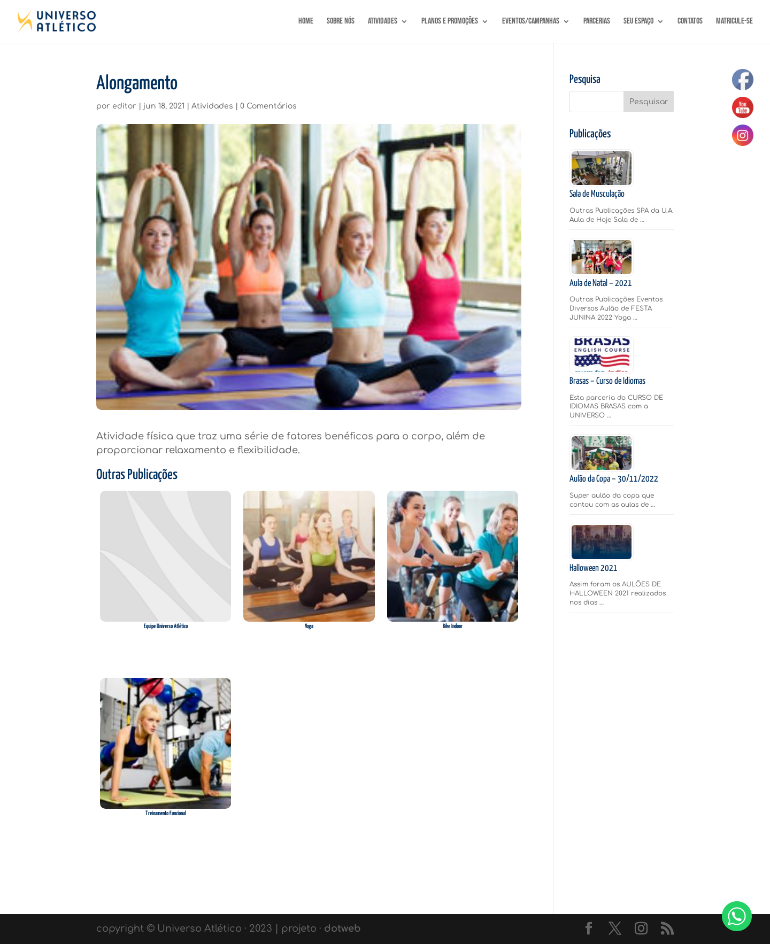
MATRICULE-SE (734, 22)
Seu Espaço (638, 22)
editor (124, 106)
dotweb (342, 928)
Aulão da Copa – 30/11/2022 (613, 479)
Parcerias (596, 22)
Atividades (382, 22)
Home (305, 22)
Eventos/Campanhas (530, 22)
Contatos (690, 22)
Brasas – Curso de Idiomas (607, 381)
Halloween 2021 (593, 568)
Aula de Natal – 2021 (600, 283)
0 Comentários (268, 106)
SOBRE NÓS (341, 22)
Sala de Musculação (597, 194)
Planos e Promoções (449, 22)
